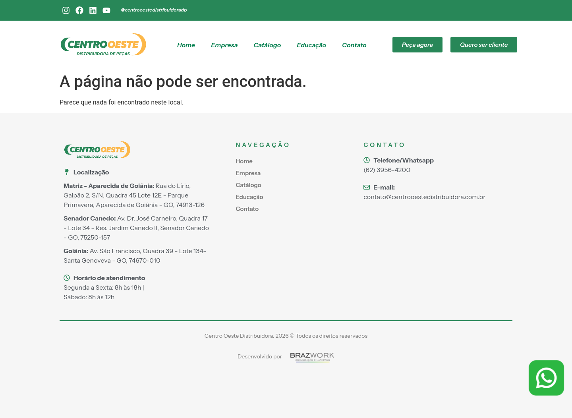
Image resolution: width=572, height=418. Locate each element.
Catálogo (267, 45)
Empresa (224, 45)
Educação (311, 45)
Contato (354, 45)
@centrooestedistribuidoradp (154, 10)
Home (186, 45)
